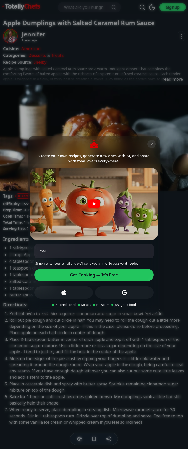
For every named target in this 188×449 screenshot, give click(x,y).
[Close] (151, 144)
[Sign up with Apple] (63, 292)
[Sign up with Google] (124, 292)
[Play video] (94, 204)
